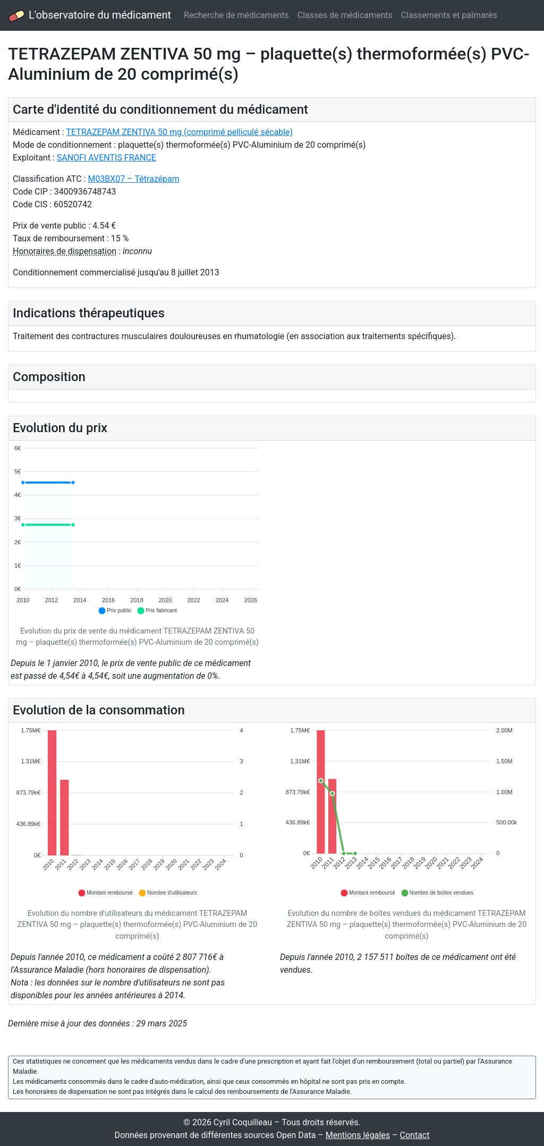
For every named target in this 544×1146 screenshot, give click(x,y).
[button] (114, 610)
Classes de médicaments (345, 15)
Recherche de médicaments (236, 15)
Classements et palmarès (449, 15)
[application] (137, 530)
